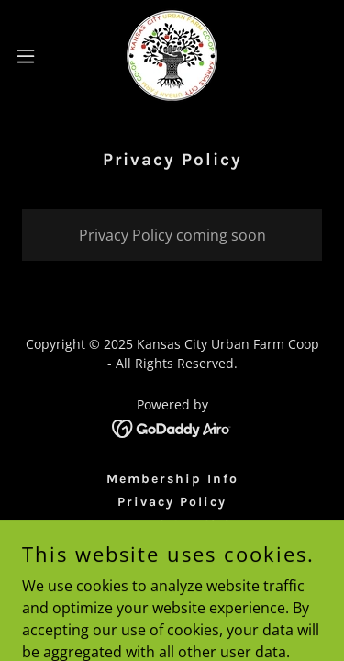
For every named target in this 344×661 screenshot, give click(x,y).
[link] (172, 55)
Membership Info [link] (172, 479)
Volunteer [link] (172, 547)
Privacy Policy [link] (172, 502)
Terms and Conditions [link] (172, 524)
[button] (32, 56)
